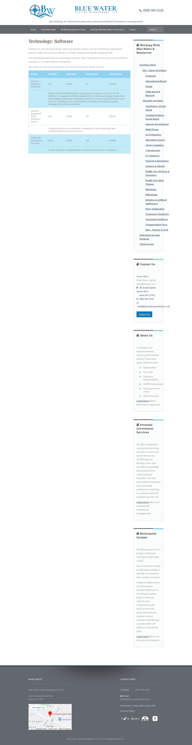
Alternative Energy (155, 140)
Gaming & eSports (155, 166)
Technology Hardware (157, 214)
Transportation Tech (156, 224)
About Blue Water (48, 30)
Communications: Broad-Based (155, 117)
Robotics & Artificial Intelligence (156, 202)
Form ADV (138, 706)
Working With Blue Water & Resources (107, 30)
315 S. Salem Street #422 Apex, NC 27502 (41, 698)
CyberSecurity (153, 150)
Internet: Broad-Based (157, 124)
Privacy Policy (127, 711)
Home (33, 30)
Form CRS (150, 706)
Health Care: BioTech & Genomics (158, 173)
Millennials (152, 194)
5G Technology (153, 135)
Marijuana (151, 189)
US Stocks (151, 76)
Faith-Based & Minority (153, 94)
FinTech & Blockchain (157, 161)
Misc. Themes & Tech (157, 230)
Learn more (142, 401)
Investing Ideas (148, 65)
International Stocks (156, 81)
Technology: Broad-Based (156, 108)
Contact (132, 30)
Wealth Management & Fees (73, 30)
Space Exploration (155, 209)
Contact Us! (144, 314)
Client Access (147, 244)
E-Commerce (152, 156)
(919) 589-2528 (151, 10)
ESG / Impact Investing (154, 70)
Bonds (149, 86)
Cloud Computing (155, 145)
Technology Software (157, 219)
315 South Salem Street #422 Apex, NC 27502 (146, 291)
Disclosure (126, 706)
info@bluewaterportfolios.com (135, 699)
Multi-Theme (152, 129)
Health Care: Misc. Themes (155, 182)
